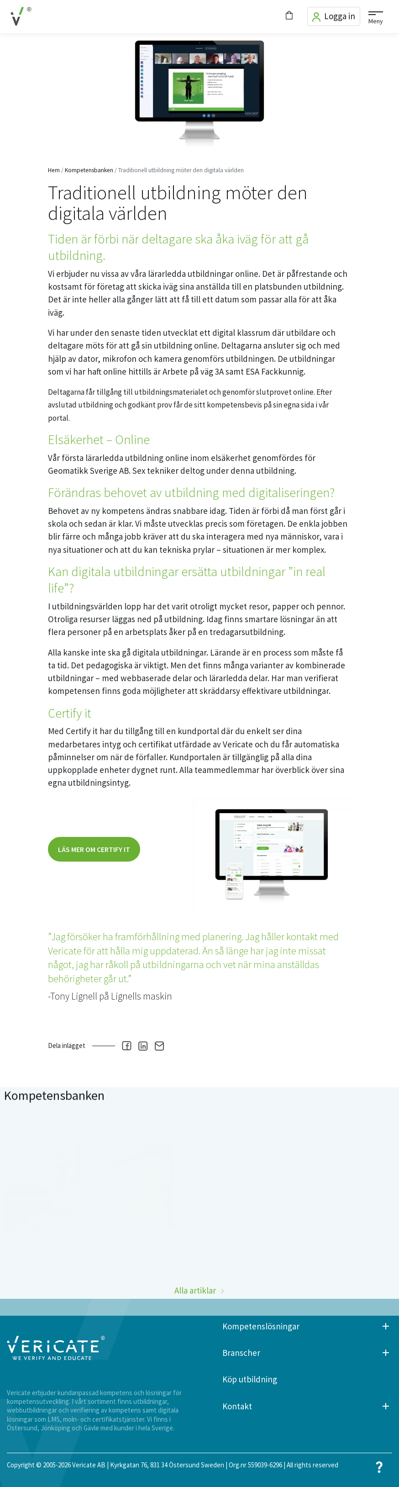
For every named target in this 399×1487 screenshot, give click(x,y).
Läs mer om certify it (94, 849)
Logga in (333, 16)
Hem (54, 170)
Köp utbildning (249, 1379)
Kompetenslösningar (260, 1326)
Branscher (241, 1353)
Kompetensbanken (89, 170)
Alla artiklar (195, 1307)
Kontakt (237, 1406)
